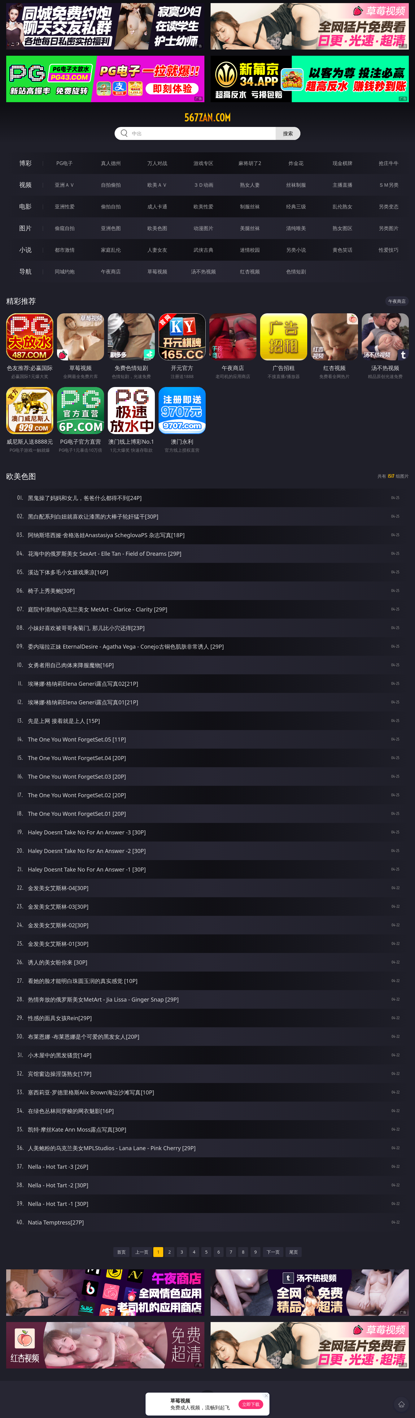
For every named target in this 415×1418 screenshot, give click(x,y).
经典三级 (296, 206)
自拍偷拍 (111, 184)
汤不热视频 (203, 271)
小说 (25, 250)
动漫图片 (203, 228)
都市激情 (65, 249)
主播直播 (342, 184)
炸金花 (296, 163)
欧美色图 (157, 228)
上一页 (141, 1252)
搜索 (288, 133)
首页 (121, 1252)
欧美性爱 (203, 206)
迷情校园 (250, 249)
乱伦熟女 (342, 206)
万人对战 (157, 163)
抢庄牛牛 (389, 163)
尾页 (293, 1252)
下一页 (273, 1252)
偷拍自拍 (111, 206)
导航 (25, 271)
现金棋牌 (342, 163)
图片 (25, 228)
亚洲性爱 (65, 206)
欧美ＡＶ (157, 184)
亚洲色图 (111, 228)
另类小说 (296, 249)
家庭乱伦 (111, 249)
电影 (25, 206)
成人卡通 (157, 206)
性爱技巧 (389, 249)
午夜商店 (111, 271)
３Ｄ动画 (203, 184)
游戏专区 (203, 163)
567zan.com (207, 117)
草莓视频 (157, 271)
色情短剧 (296, 271)
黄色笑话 (342, 249)
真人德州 (111, 163)
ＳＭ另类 (389, 184)
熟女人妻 (250, 184)
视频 (25, 185)
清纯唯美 (296, 228)
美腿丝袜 (250, 228)
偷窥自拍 (65, 228)
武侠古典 (203, 249)
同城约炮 (65, 271)
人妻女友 (157, 249)
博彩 (25, 163)
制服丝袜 (250, 206)
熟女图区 (342, 228)
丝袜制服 (296, 184)
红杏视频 (250, 271)
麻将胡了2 (249, 163)
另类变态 (389, 206)
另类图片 (389, 228)
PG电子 (64, 163)
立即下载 (251, 1404)
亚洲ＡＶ (65, 184)
